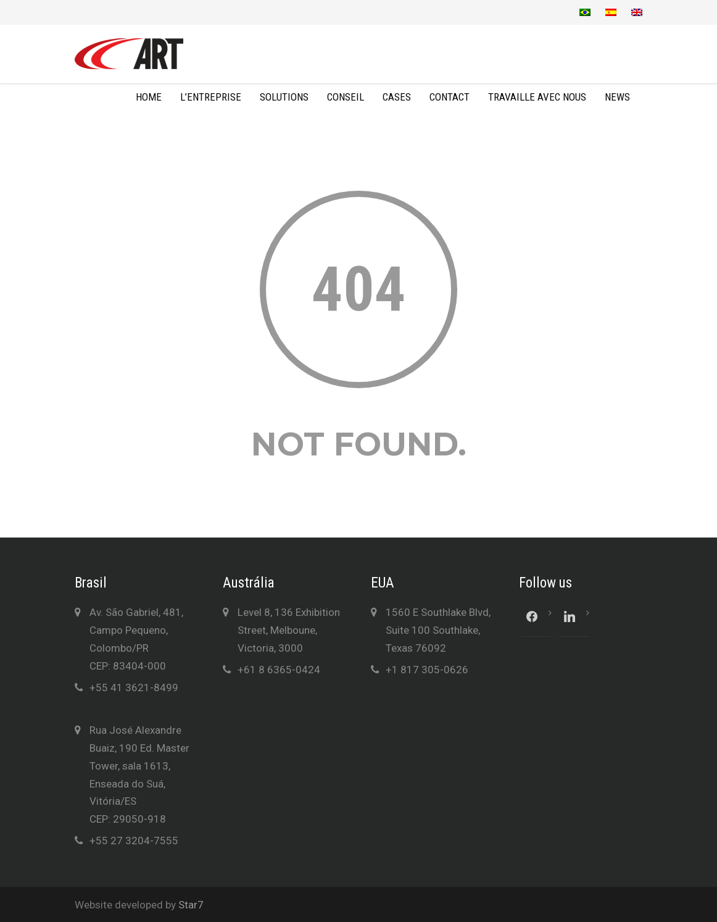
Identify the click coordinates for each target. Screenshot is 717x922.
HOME (149, 97)
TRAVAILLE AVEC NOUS (537, 97)
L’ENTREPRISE (210, 97)
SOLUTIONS (284, 97)
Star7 (191, 905)
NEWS (617, 97)
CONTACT (449, 97)
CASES (397, 97)
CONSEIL (345, 97)
